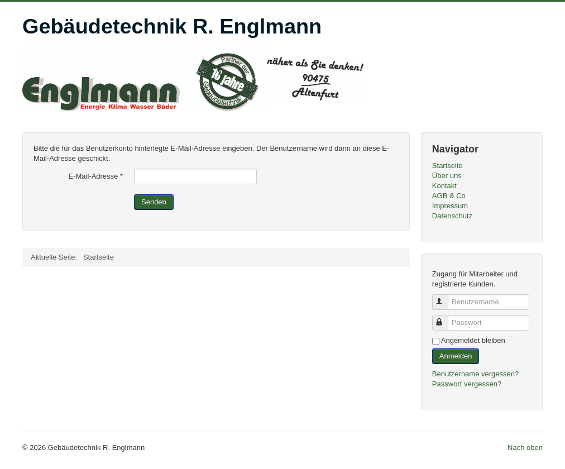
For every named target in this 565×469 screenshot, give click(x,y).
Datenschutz (452, 216)
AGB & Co (449, 196)
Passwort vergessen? (466, 384)
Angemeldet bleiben (473, 340)
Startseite (447, 165)
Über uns (447, 175)
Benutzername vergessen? (475, 374)
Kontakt (444, 185)
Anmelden (455, 356)
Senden (153, 202)
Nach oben (525, 447)
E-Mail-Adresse (95, 176)
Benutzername (445, 297)
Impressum (450, 206)
